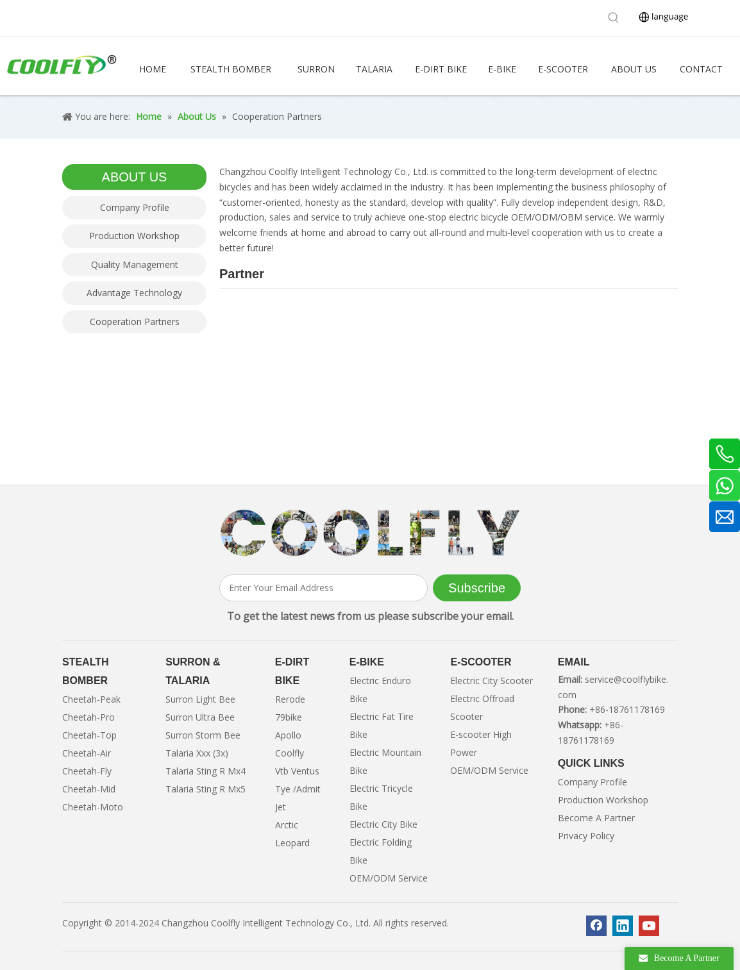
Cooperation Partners (135, 321)
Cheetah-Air (86, 753)
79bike (288, 717)
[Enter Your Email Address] (323, 587)
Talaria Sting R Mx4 (205, 771)
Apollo (288, 735)
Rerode (290, 699)
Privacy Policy (586, 836)
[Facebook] (596, 926)
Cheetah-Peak (91, 699)
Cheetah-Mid (88, 789)
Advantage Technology (134, 293)
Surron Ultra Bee (200, 717)
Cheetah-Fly (87, 771)
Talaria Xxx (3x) (196, 753)
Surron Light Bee (200, 699)
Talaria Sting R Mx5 (205, 789)
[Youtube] (649, 926)
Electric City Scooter (491, 680)
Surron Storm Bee (202, 735)
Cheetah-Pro (88, 717)
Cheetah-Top (89, 735)
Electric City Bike (383, 824)
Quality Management (134, 264)
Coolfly (289, 753)
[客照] (370, 533)
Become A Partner (596, 818)
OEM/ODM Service (388, 878)
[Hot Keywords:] (613, 17)
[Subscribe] (477, 587)
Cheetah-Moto (92, 807)
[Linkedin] (622, 926)
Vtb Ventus (297, 771)
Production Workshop (134, 236)
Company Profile (134, 207)
